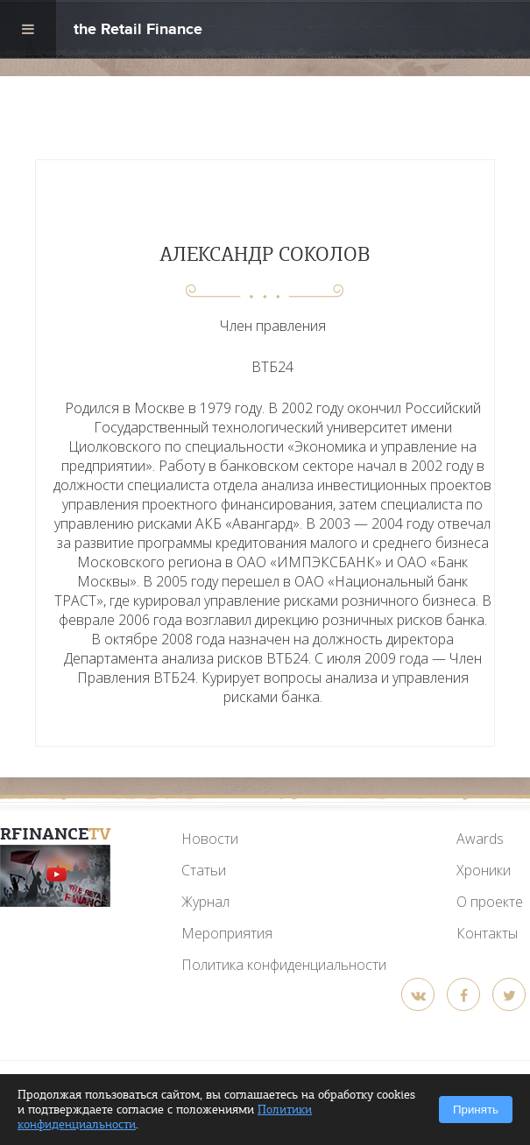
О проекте (489, 901)
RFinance (55, 834)
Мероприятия (226, 933)
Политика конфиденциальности (283, 964)
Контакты (487, 933)
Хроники (483, 870)
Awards (480, 838)
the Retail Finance (138, 31)
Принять (475, 1109)
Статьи (203, 870)
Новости (209, 838)
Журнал (205, 901)
